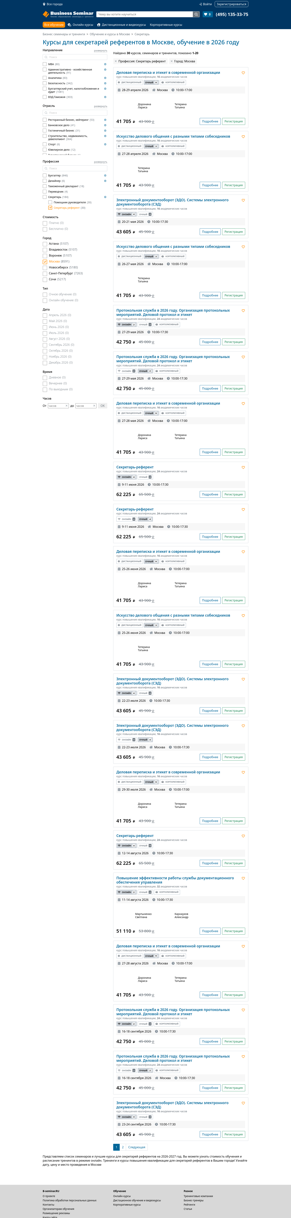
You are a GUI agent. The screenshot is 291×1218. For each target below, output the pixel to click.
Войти (207, 4)
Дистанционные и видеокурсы (121, 25)
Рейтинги (189, 1204)
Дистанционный (129, 82)
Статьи (188, 1209)
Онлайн (126, 214)
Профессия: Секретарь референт (142, 61)
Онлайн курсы (80, 25)
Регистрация (234, 121)
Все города (55, 4)
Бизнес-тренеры (194, 1200)
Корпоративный (172, 82)
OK (103, 406)
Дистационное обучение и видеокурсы (137, 1200)
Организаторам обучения (58, 1209)
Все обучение (54, 25)
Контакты (48, 1204)
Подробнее (210, 121)
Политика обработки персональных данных (70, 1200)
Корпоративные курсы (166, 25)
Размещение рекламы (56, 1213)
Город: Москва (184, 61)
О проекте (49, 1196)
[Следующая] (137, 1147)
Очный (151, 82)
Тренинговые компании (198, 1196)
